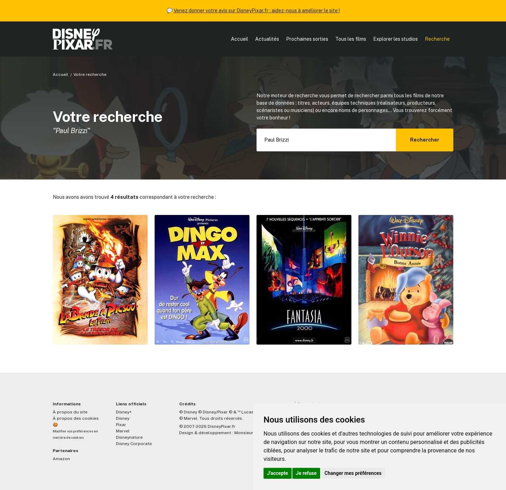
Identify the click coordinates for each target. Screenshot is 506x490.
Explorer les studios (395, 39)
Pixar (121, 424)
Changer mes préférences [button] (353, 473)
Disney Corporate (134, 443)
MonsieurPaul (248, 432)
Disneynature (129, 437)
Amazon (61, 458)
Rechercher (424, 140)
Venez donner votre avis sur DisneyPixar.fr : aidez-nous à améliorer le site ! (257, 10)
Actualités (267, 39)
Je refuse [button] (306, 473)
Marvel (123, 431)
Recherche (437, 39)
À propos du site (70, 412)
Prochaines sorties (307, 39)
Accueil (239, 39)
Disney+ (124, 412)
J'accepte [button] (277, 473)
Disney (122, 418)
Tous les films (350, 39)
